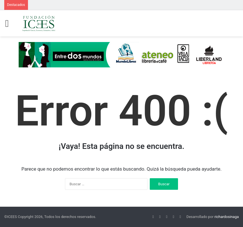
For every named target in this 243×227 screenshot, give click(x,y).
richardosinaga (226, 217)
